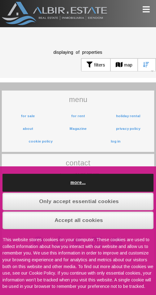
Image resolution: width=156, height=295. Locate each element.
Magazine (78, 128)
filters (96, 64)
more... (78, 182)
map (124, 64)
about (28, 128)
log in (115, 141)
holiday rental (128, 116)
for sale (28, 116)
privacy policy (128, 128)
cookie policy (40, 141)
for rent (78, 116)
